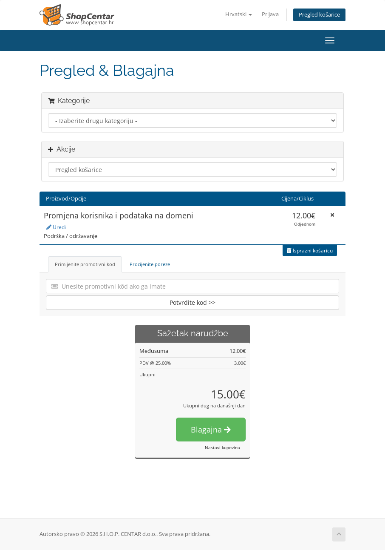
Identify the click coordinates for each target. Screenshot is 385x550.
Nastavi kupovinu (222, 447)
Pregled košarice (319, 14)
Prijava (270, 14)
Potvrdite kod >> (192, 302)
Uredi (56, 227)
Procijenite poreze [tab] (150, 264)
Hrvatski (238, 14)
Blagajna (211, 429)
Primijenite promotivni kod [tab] (85, 264)
